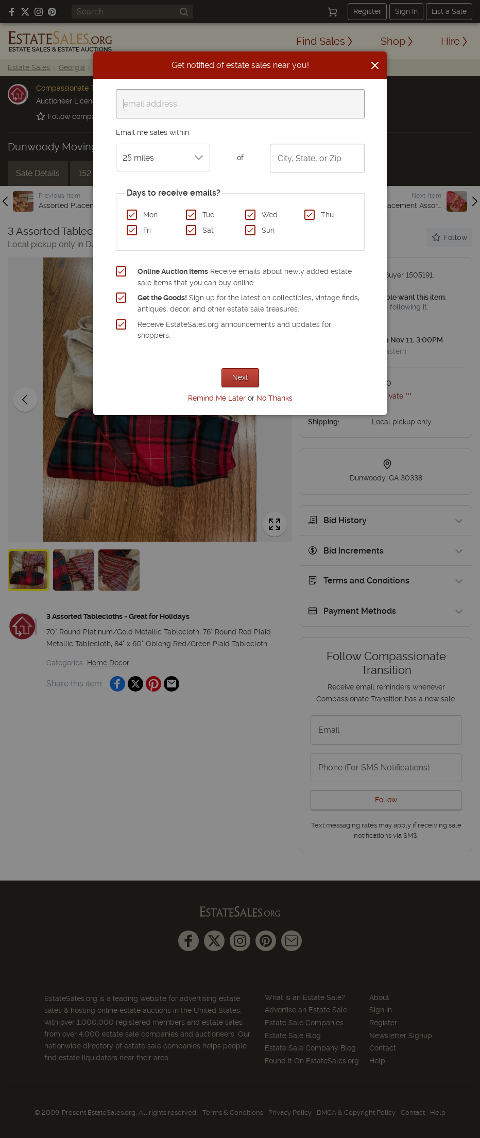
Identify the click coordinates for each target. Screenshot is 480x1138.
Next (240, 377)
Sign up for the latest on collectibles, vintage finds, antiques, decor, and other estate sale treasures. (248, 303)
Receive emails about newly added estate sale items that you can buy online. (245, 277)
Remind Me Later (217, 398)
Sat (208, 230)
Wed (270, 215)
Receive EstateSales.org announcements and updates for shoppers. (234, 330)
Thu (327, 215)
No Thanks (274, 398)
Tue (208, 215)
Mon (150, 215)
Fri (147, 230)
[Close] (375, 65)
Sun (268, 230)
